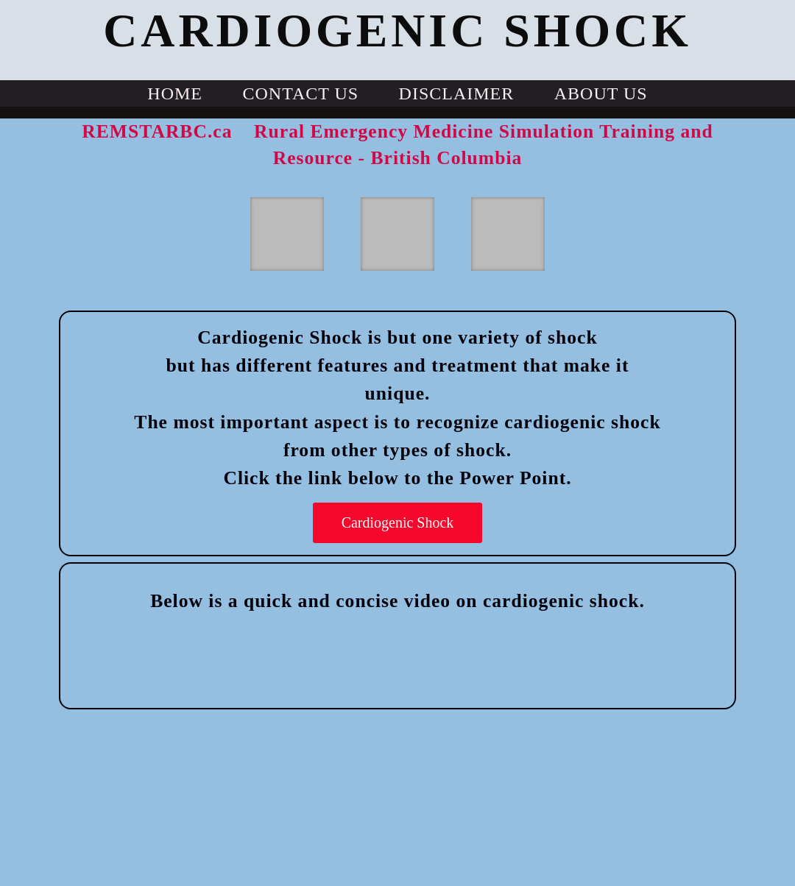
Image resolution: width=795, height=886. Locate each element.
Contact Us (300, 93)
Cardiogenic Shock (398, 522)
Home (174, 93)
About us (601, 93)
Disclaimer (457, 93)
